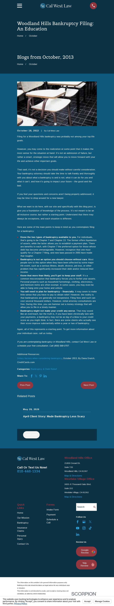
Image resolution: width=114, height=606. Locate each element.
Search (80, 507)
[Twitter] (90, 521)
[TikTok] (90, 528)
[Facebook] (77, 521)
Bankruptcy (22, 523)
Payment (51, 514)
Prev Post (25, 385)
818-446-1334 (28, 471)
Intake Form (53, 509)
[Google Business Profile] (84, 521)
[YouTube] (77, 528)
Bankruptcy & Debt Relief (44, 369)
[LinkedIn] (77, 534)
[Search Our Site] (94, 507)
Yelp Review (87, 564)
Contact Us (23, 544)
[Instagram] (84, 528)
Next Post (89, 385)
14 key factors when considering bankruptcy (39, 358)
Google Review (87, 551)
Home (20, 513)
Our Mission (23, 518)
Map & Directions (73, 475)
